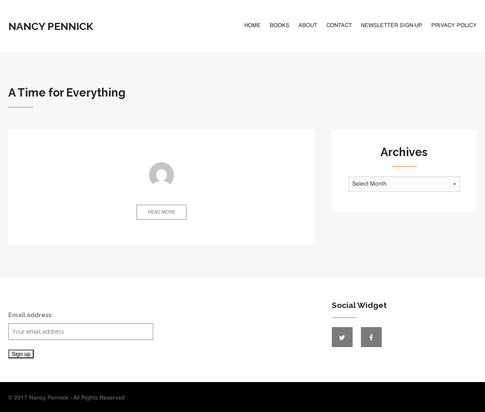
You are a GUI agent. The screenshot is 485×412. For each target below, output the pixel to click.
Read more (161, 212)
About (307, 25)
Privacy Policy (454, 25)
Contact (339, 25)
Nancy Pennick (50, 26)
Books (279, 25)
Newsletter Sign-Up (391, 25)
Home (252, 25)
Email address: (80, 325)
